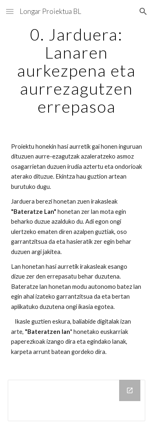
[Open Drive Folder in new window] (129, 390)
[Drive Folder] (77, 400)
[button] (10, 11)
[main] (77, 70)
